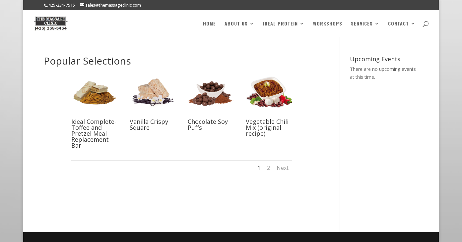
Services (362, 24)
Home (209, 24)
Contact (398, 24)
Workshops (327, 24)
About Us (236, 24)
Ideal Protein (280, 24)
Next (283, 167)
